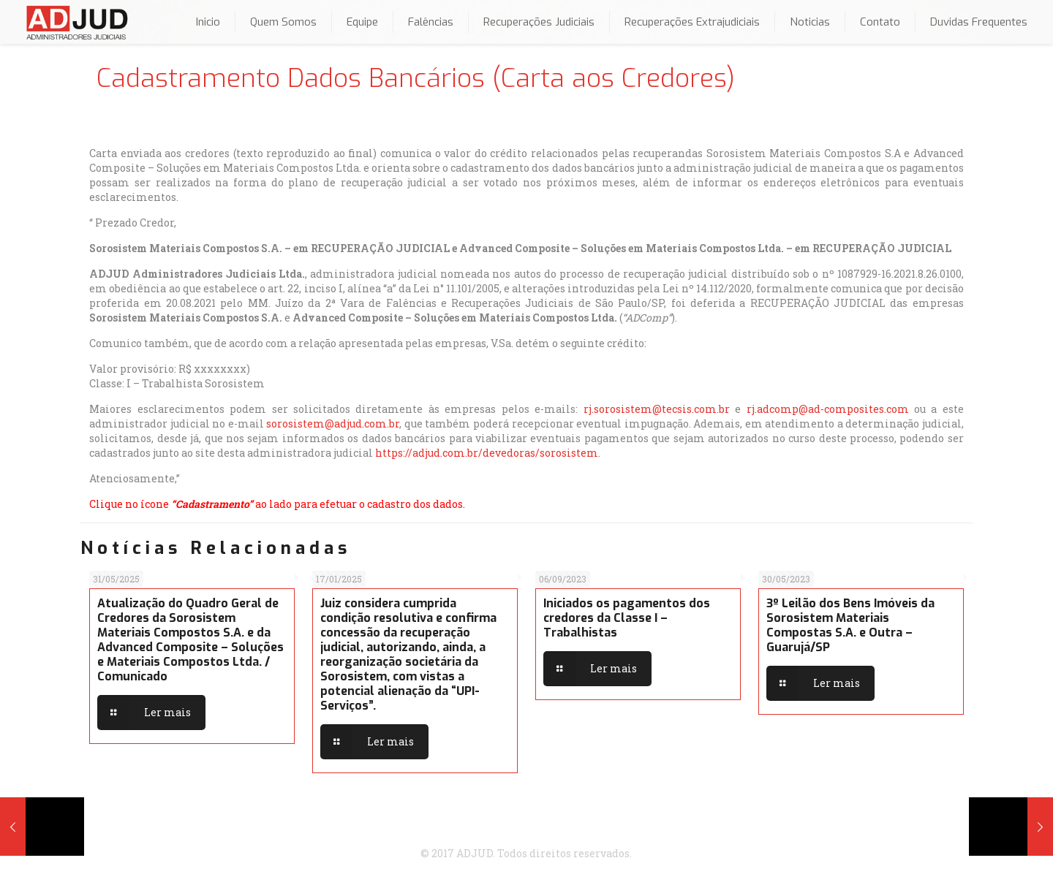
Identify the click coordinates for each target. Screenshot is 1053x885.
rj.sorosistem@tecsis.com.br (657, 409)
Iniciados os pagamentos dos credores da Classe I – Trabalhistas (626, 618)
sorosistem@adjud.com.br (332, 423)
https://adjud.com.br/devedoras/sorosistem (486, 453)
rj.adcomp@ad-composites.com (828, 409)
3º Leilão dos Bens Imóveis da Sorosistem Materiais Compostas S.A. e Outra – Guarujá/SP (850, 625)
